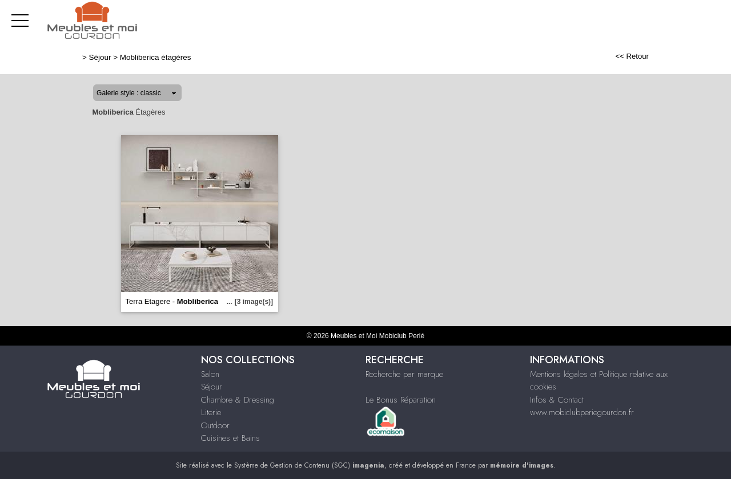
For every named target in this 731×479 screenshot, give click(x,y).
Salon (210, 374)
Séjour (100, 57)
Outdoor (215, 425)
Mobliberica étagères (155, 57)
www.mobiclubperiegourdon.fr (582, 412)
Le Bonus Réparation (401, 399)
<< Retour (632, 56)
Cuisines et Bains (230, 438)
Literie (211, 412)
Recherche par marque (404, 374)
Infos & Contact (557, 399)
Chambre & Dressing (237, 399)
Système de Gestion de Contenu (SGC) (309, 465)
